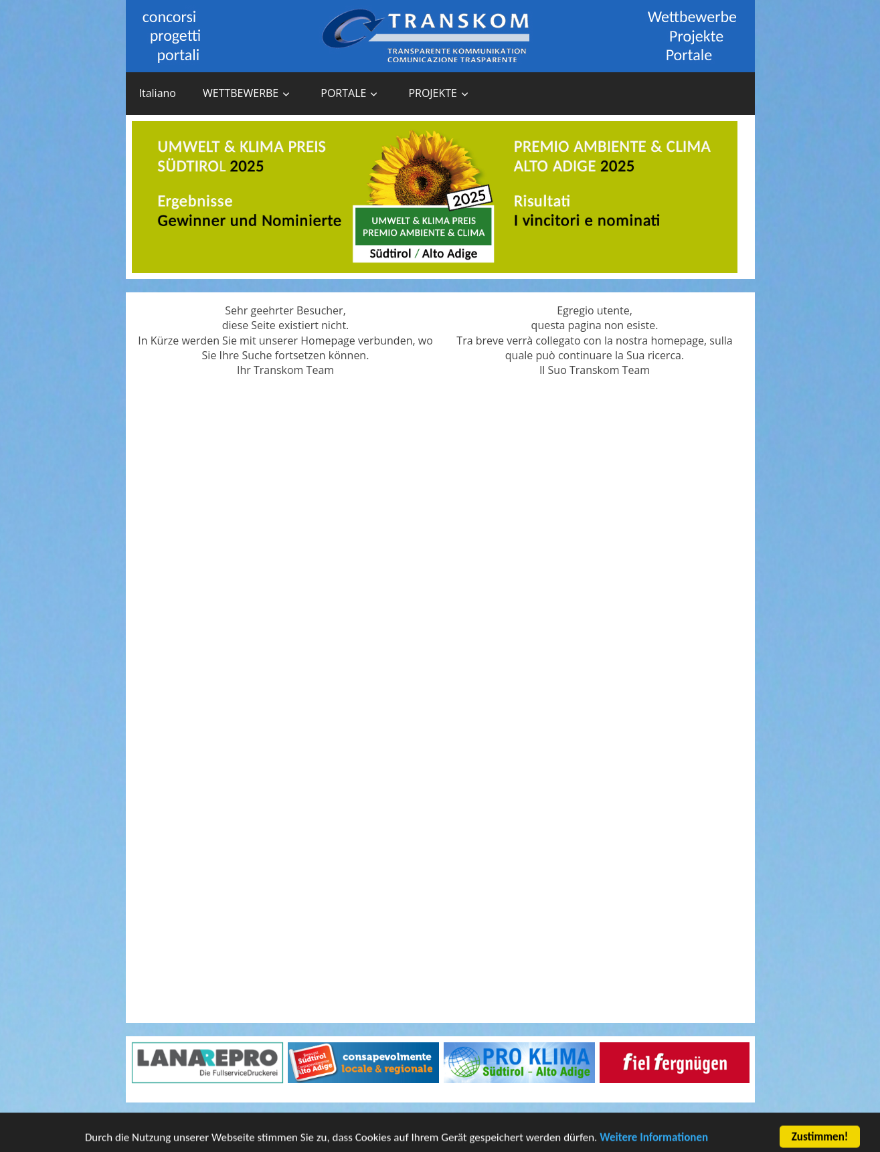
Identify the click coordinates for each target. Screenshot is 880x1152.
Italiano (157, 93)
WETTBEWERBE (240, 93)
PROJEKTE (432, 93)
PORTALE (343, 93)
